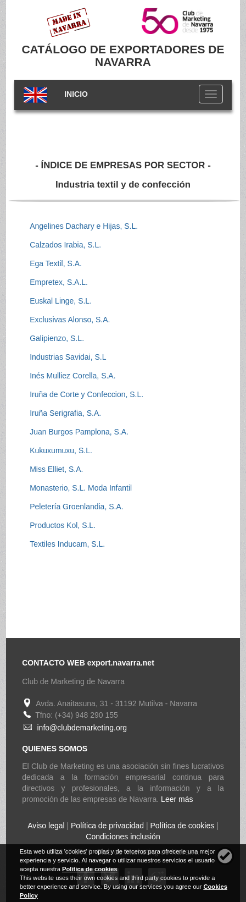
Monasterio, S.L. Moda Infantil (81, 487)
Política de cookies (182, 825)
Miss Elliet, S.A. (56, 469)
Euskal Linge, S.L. (61, 300)
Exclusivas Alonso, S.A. (70, 319)
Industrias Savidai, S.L (68, 357)
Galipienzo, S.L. (57, 338)
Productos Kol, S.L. (63, 525)
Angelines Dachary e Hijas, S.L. (84, 226)
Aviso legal (45, 825)
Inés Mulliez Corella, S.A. (72, 375)
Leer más (177, 799)
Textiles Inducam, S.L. (67, 544)
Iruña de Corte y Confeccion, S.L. (86, 394)
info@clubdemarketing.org (82, 727)
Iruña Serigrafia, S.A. (65, 413)
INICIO (76, 94)
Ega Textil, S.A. (56, 263)
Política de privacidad (107, 825)
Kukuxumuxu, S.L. (61, 450)
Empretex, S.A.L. (59, 282)
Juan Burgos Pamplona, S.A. (79, 431)
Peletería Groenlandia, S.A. (76, 506)
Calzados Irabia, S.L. (65, 244)
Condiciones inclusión (123, 836)
